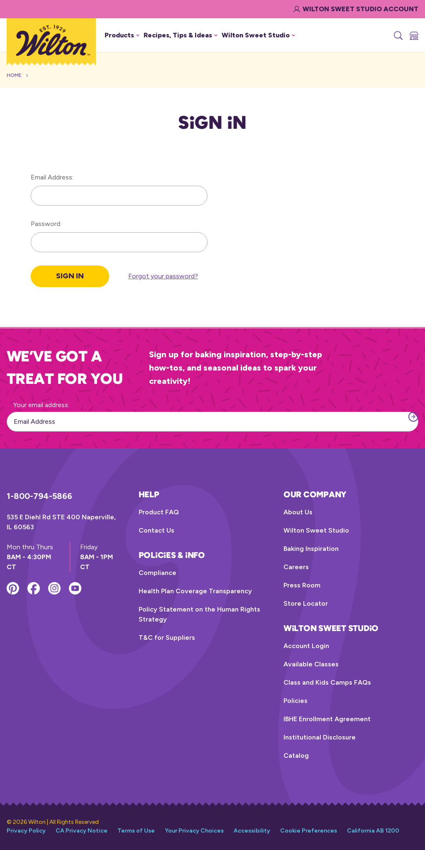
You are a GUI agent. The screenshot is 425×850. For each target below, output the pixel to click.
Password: (46, 224)
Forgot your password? (163, 276)
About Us (298, 512)
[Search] (398, 35)
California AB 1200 (373, 830)
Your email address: (41, 405)
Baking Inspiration (311, 549)
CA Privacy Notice (81, 830)
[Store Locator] (413, 35)
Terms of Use (136, 830)
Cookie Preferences (308, 830)
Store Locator (305, 603)
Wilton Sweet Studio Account (355, 9)
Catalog (296, 755)
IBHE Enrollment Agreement (327, 719)
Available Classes (311, 664)
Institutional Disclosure (319, 737)
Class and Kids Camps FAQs (327, 682)
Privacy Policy (26, 830)
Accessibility (252, 830)
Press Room (301, 585)
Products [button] (122, 35)
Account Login (306, 646)
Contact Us (156, 530)
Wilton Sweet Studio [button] (258, 35)
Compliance (157, 573)
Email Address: (52, 177)
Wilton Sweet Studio (316, 530)
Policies (295, 701)
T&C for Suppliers (167, 637)
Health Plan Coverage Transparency (195, 591)
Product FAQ (159, 512)
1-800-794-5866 (39, 496)
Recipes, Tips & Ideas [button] (180, 35)
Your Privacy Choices (194, 830)
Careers (296, 567)
